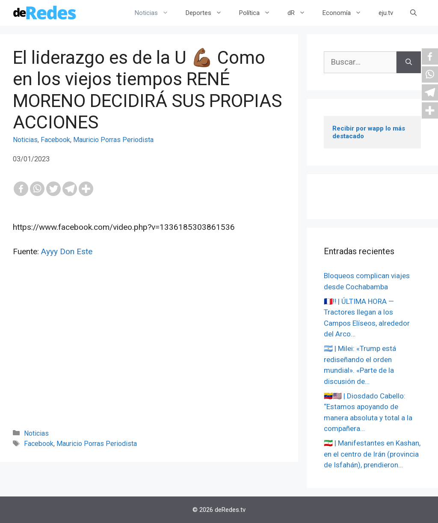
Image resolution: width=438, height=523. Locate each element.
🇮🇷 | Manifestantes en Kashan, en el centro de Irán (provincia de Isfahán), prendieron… (372, 454)
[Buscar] (409, 62)
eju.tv (386, 13)
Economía (346, 13)
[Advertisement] (149, 354)
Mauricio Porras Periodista (113, 140)
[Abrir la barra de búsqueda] (413, 13)
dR (300, 13)
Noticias (156, 13)
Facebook (55, 140)
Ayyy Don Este (66, 251)
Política (259, 13)
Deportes (208, 13)
